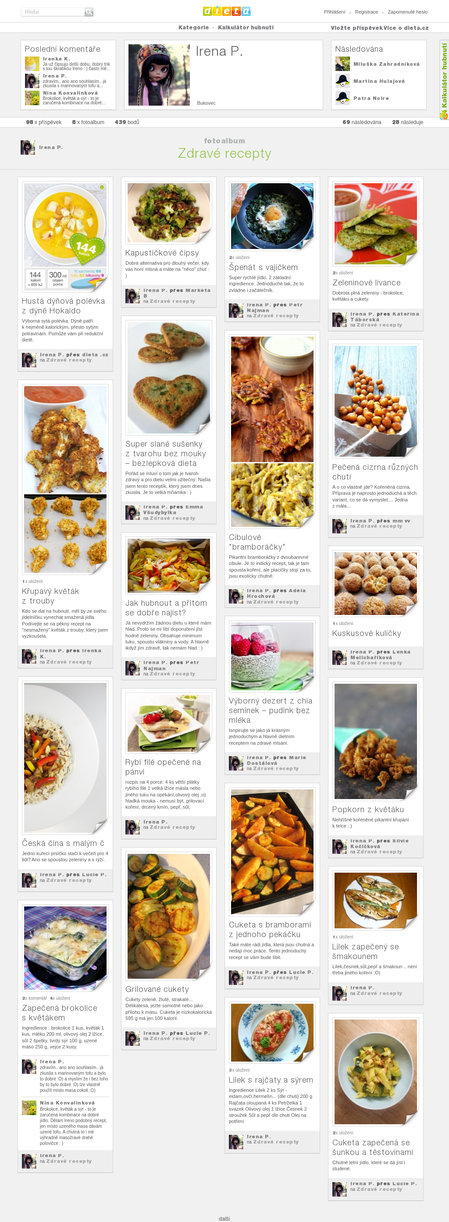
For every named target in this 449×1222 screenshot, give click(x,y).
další (224, 1219)
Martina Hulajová (379, 81)
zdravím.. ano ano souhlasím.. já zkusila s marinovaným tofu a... (75, 83)
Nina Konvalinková (70, 93)
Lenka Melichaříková (380, 655)
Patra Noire (371, 98)
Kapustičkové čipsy (162, 252)
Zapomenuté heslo (408, 11)
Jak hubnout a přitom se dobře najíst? (166, 607)
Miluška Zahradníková (386, 64)
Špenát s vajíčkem (263, 267)
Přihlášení (335, 11)
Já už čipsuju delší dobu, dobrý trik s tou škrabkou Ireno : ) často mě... (76, 66)
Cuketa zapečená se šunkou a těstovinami (372, 1147)
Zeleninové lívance (366, 282)
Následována (359, 48)
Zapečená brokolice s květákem (59, 1012)
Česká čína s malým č (63, 843)
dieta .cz (95, 355)
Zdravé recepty (69, 360)
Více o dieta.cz (406, 28)
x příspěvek (44, 122)
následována (361, 122)
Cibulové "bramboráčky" (257, 542)
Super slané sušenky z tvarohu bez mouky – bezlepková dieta (165, 453)
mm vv (401, 521)
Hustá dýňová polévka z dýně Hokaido (63, 305)
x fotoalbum (88, 122)
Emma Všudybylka (173, 509)
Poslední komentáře (62, 48)
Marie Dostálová (276, 760)
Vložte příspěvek (357, 28)
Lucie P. (94, 874)
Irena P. (55, 76)
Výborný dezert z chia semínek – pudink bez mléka (271, 710)
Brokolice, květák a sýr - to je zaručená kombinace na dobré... (74, 100)
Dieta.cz (227, 11)
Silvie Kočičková (379, 843)
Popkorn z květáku (368, 809)
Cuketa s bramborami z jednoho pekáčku (270, 929)
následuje (408, 122)
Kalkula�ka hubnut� (444, 80)
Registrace (366, 11)
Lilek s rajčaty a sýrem (271, 1079)
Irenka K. (57, 59)
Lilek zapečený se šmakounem (365, 951)
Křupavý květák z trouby (50, 595)
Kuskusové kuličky (366, 633)
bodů (127, 122)
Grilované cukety (157, 989)
